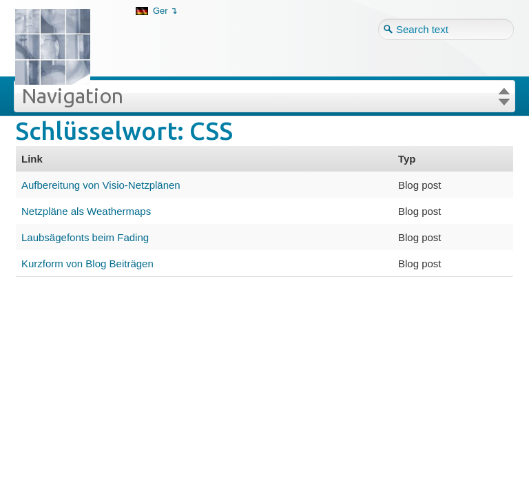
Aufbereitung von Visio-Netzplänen (100, 185)
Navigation (72, 95)
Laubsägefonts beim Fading (85, 237)
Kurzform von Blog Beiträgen (87, 263)
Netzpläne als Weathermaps (86, 211)
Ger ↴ (165, 11)
